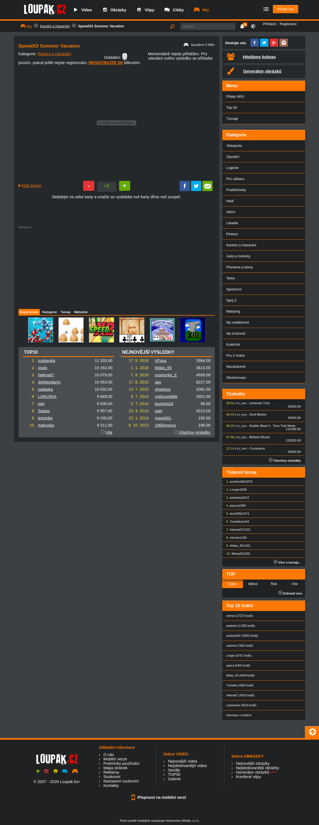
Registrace (288, 24)
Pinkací (232, 234)
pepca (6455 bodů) (238, 665)
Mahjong (233, 311)
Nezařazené (236, 366)
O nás (108, 754)
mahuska (46, 425)
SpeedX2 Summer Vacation (101, 26)
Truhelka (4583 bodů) (240, 685)
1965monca (165, 425)
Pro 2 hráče (235, 355)
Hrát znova (31, 185)
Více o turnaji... (287, 562)
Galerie (174, 779)
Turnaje (232, 119)
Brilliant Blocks (259, 437)
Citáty (174, 10)
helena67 (46, 375)
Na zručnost (235, 333)
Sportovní (234, 289)
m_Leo (242, 403)
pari (41, 403)
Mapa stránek (115, 768)
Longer (235, 489)
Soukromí (112, 776)
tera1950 (236, 513)
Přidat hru (285, 9)
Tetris (230, 278)
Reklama (111, 772)
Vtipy (144, 10)
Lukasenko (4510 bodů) (241, 705)
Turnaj (65, 312)
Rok (274, 584)
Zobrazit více (290, 593)
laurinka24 (164, 403)
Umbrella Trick (259, 403)
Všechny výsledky (192, 432)
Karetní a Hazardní (55, 26)
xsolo (42, 368)
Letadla (232, 223)
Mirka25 (237, 553)
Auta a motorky (238, 256)
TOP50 (174, 774)
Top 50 (231, 107)
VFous (160, 360)
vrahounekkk (166, 396)
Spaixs (44, 411)
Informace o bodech (239, 715)
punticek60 (237, 481)
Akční (230, 212)
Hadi (230, 201)
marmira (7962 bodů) (239, 645)
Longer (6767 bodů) (239, 655)
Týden (232, 584)
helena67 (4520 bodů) (240, 695)
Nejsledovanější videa (187, 765)
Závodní (232, 157)
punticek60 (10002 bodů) (242, 635)
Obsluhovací (236, 378)
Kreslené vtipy (248, 776)
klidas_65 (163, 368)
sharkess (163, 389)
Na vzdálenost (237, 322)
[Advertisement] (111, 267)
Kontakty (111, 785)
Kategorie (49, 312)
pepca (234, 505)
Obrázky (113, 10)
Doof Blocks (257, 414)
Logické (232, 168)
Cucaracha (257, 448)
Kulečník (233, 344)
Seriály (174, 770)
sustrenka (46, 360)
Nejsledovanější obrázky (257, 768)
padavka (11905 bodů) (240, 625)
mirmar (235, 537)
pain (158, 411)
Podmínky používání (121, 763)
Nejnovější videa (182, 761)
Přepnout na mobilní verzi (159, 797)
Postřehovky (236, 190)
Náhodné (81, 312)
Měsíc (253, 584)
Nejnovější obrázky (253, 763)
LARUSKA (47, 396)
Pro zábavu (235, 179)
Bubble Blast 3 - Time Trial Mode (272, 425)
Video (82, 10)
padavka (45, 389)
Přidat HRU (235, 96)
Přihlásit (269, 24)
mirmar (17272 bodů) (239, 615)
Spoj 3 (231, 300)
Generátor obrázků (252, 772)
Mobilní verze (115, 759)
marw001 (163, 418)
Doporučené (29, 312)
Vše (109, 432)
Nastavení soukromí (121, 781)
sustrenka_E (166, 375)
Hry (201, 10)
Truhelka (236, 521)
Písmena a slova (239, 267)
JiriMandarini (49, 382)
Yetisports (234, 146)
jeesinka (45, 418)
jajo (158, 382)
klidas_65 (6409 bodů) (240, 675)
